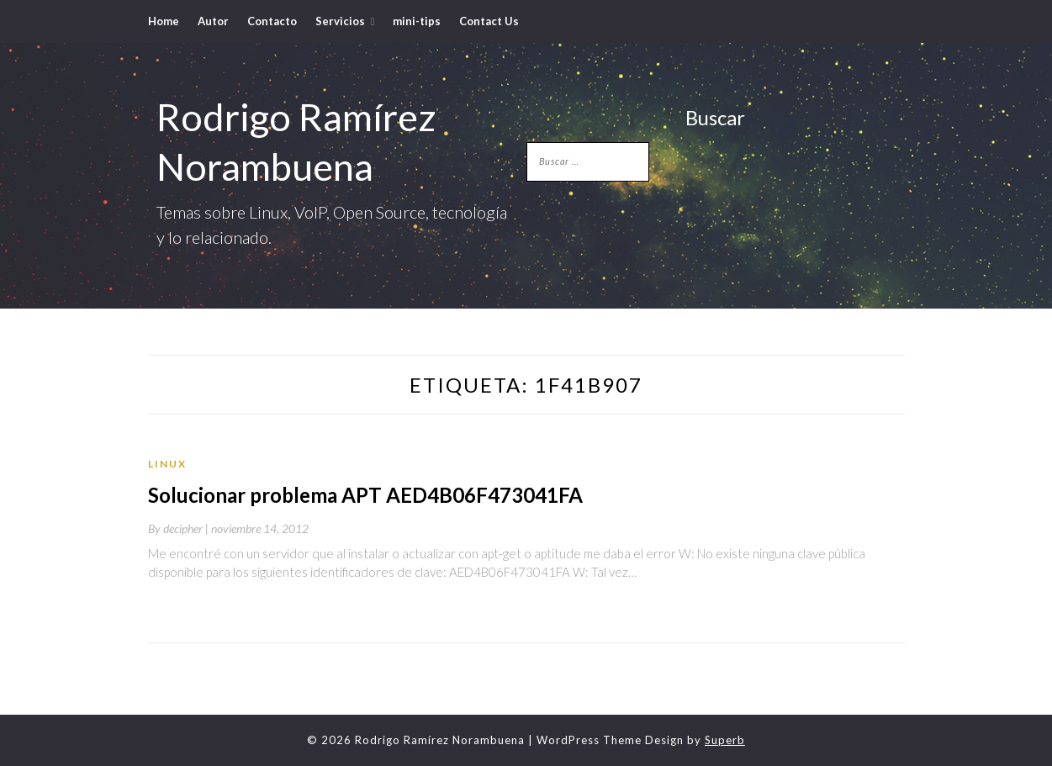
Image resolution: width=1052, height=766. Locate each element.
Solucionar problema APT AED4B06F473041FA (365, 495)
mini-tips (417, 21)
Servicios (340, 21)
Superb (725, 740)
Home (163, 21)
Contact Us (489, 21)
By (179, 528)
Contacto (272, 21)
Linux (167, 463)
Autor (213, 21)
